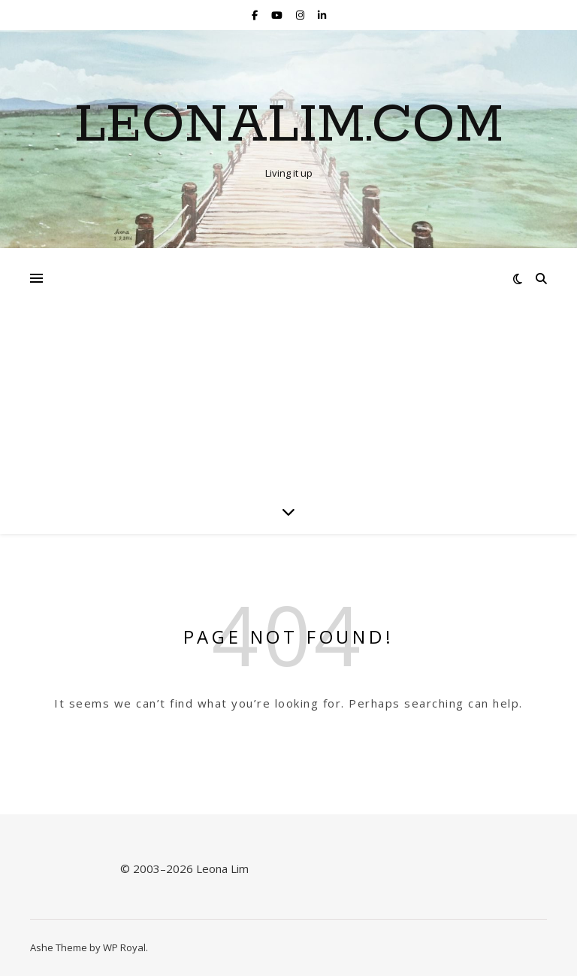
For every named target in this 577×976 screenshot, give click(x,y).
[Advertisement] (288, 361)
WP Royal (124, 947)
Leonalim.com (288, 126)
